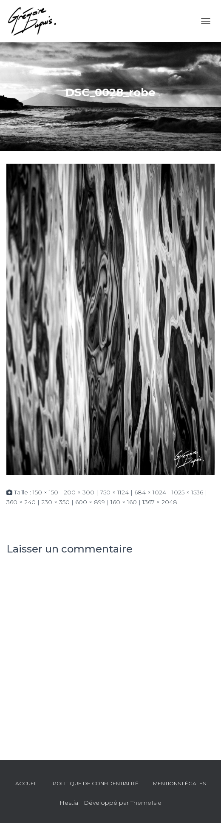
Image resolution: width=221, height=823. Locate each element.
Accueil (26, 783)
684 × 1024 (150, 492)
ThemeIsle (146, 802)
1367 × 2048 (159, 502)
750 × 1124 (114, 492)
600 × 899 (90, 502)
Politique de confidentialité (96, 783)
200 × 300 (79, 492)
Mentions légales (179, 783)
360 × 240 (21, 502)
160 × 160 (123, 502)
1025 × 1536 (187, 492)
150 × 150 (45, 492)
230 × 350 (55, 502)
